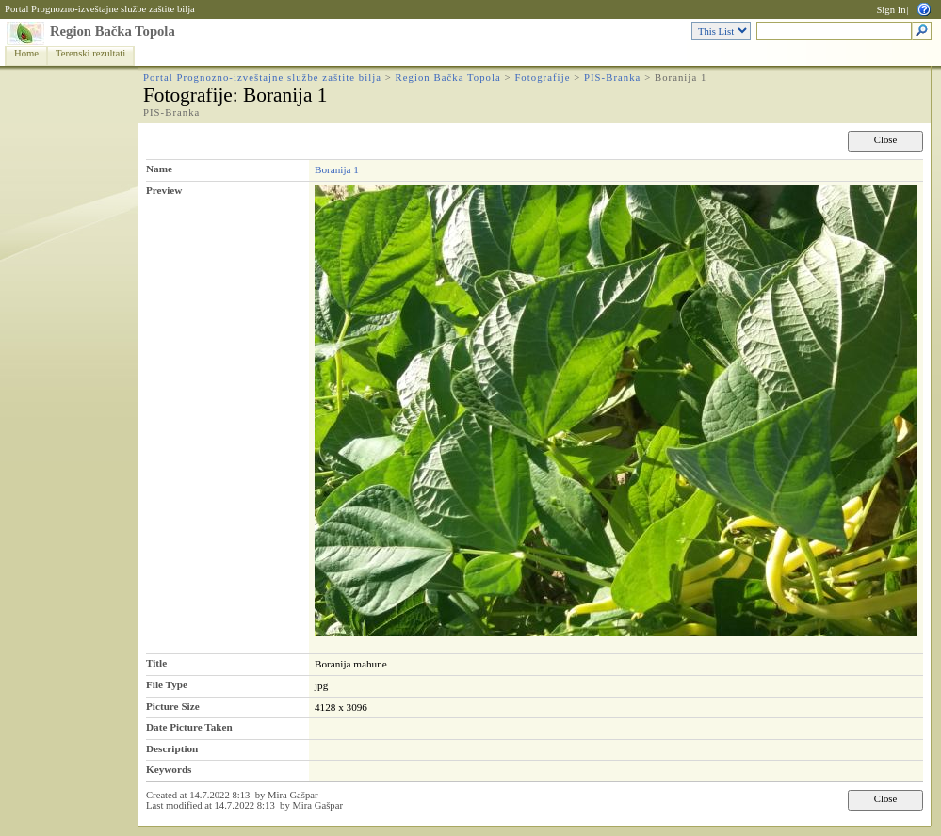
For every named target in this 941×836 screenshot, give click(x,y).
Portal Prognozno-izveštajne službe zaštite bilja (100, 9)
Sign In (890, 10)
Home (26, 53)
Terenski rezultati (90, 53)
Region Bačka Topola (112, 31)
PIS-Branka (612, 77)
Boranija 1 (337, 169)
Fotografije (542, 77)
